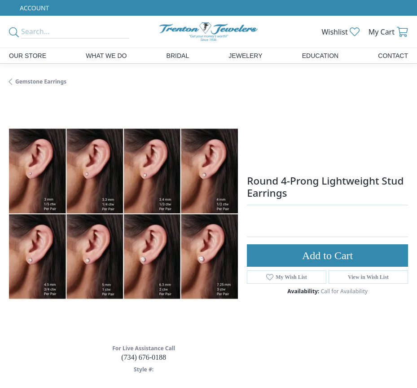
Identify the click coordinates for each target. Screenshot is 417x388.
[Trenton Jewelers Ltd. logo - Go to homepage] (208, 32)
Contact (393, 55)
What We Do (106, 55)
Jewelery (245, 55)
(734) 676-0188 (143, 357)
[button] (33, 8)
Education (320, 55)
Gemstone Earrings (40, 81)
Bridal (178, 55)
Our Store (27, 55)
